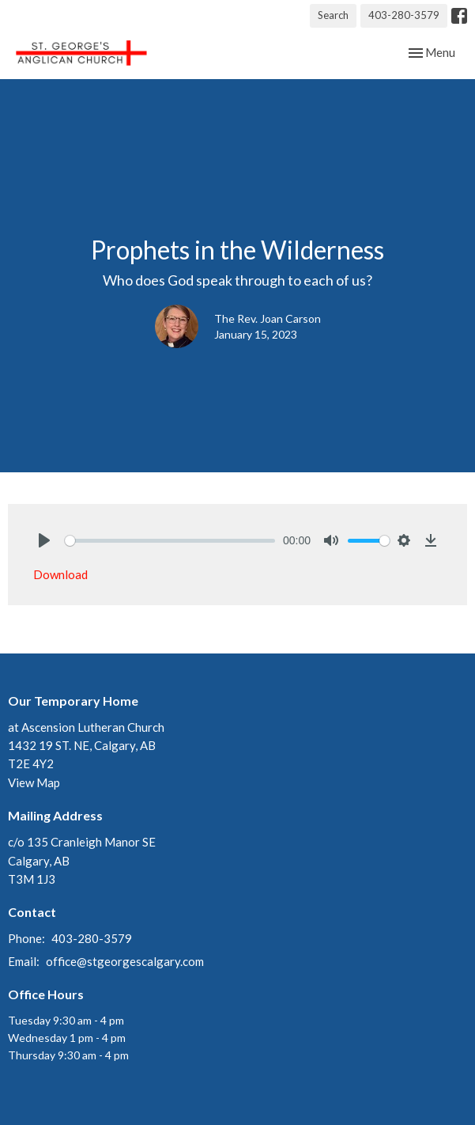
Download (60, 574)
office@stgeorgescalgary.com (125, 961)
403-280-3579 (403, 15)
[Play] (44, 540)
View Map (34, 782)
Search (333, 15)
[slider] (170, 540)
